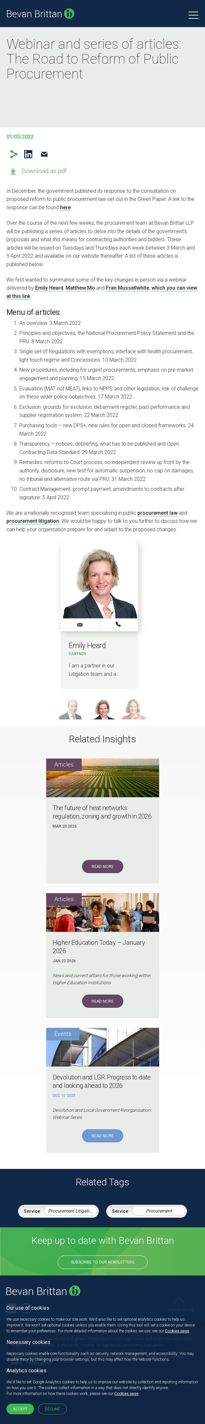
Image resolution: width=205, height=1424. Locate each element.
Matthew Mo (80, 288)
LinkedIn (28, 154)
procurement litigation (32, 521)
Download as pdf (44, 171)
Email (44, 154)
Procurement (159, 1210)
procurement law (158, 513)
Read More (103, 866)
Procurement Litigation (71, 1210)
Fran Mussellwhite (127, 288)
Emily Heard (49, 288)
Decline (52, 1409)
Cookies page (177, 1331)
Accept (20, 1409)
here (65, 207)
